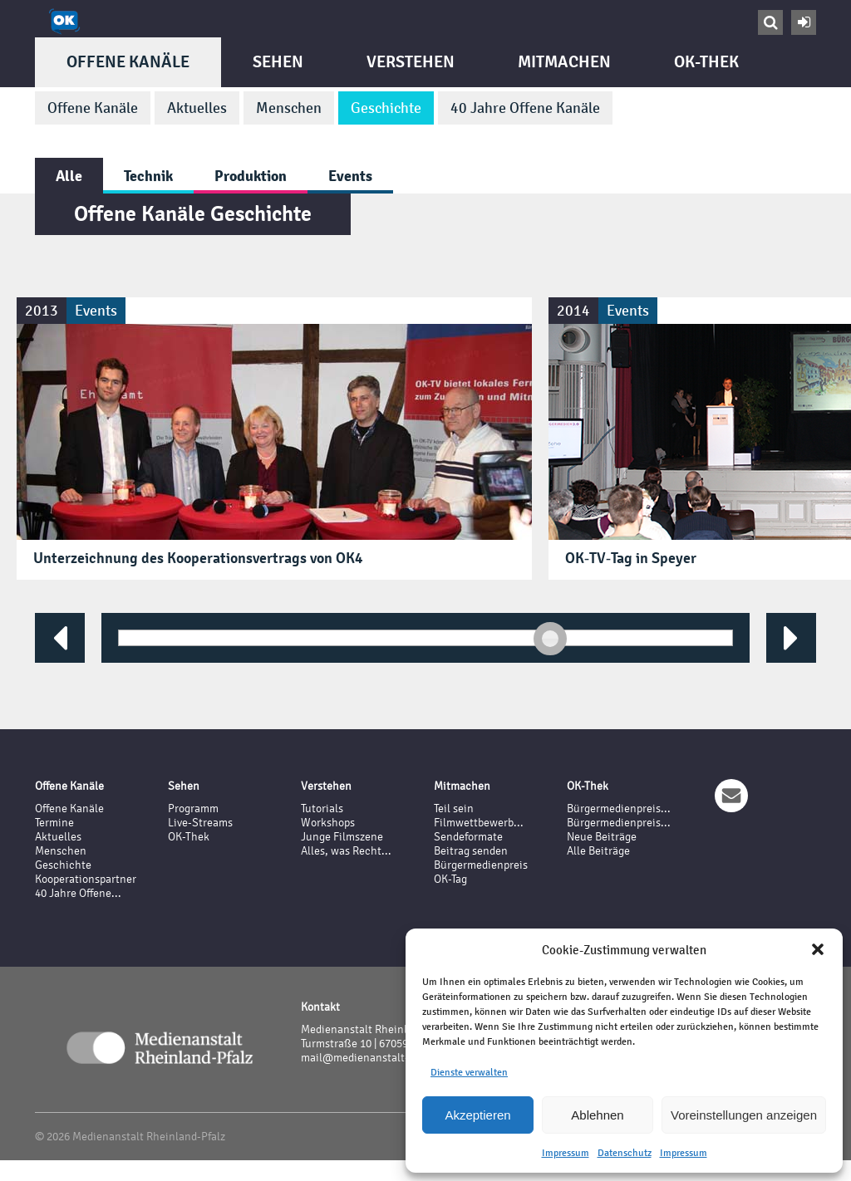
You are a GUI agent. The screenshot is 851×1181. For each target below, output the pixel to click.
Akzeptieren (477, 1115)
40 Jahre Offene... (78, 893)
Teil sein (454, 808)
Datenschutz (625, 1153)
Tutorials (322, 808)
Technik (148, 175)
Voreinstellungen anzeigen (744, 1115)
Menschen (289, 108)
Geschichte (386, 108)
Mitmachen (564, 61)
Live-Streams (200, 823)
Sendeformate (468, 837)
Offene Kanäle (127, 61)
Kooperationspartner (85, 879)
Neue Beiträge (602, 837)
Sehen (278, 61)
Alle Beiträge (598, 851)
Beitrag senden (471, 851)
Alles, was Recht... (346, 851)
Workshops (328, 823)
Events (350, 175)
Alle (69, 175)
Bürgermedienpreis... (619, 808)
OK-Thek (706, 61)
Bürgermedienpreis (481, 865)
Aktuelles (197, 108)
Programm (193, 808)
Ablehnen (597, 1115)
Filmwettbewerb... (479, 823)
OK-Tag (450, 879)
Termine (54, 823)
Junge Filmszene (342, 837)
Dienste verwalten (469, 1072)
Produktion (250, 175)
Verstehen (410, 61)
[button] (817, 949)
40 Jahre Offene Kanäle (525, 108)
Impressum (565, 1153)
